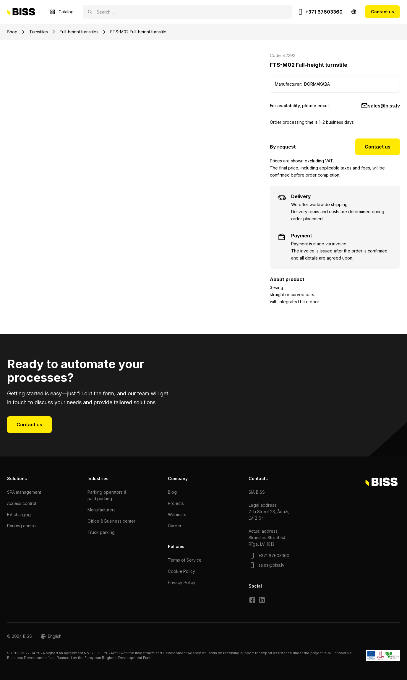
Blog (172, 492)
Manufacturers (101, 509)
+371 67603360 (324, 12)
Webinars (177, 514)
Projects (176, 503)
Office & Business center (111, 521)
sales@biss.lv (384, 106)
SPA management (24, 492)
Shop (12, 31)
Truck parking (101, 532)
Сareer (174, 525)
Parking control (22, 525)
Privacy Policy (181, 582)
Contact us (382, 11)
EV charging (19, 514)
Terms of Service (185, 559)
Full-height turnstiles (79, 31)
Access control (21, 503)
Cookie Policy (181, 571)
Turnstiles (38, 31)
